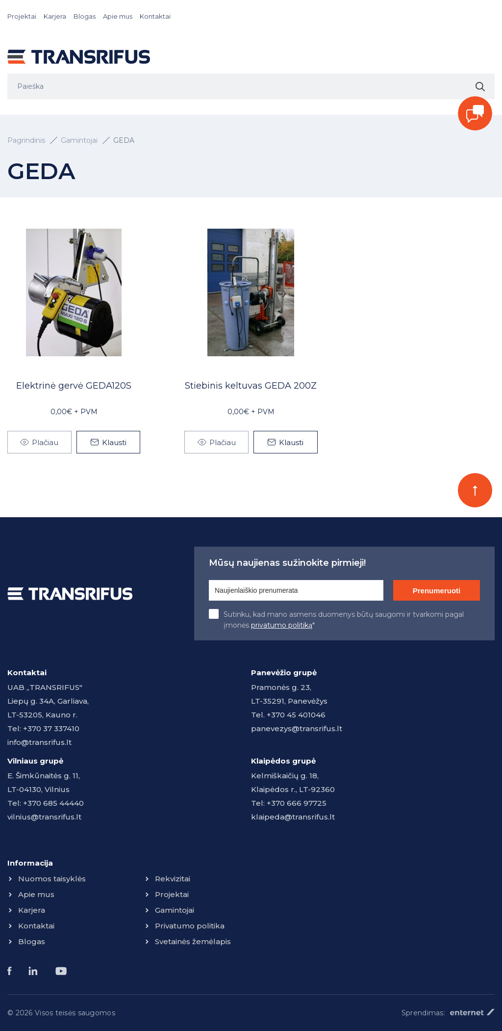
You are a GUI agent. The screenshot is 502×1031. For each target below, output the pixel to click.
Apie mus (117, 16)
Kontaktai (155, 16)
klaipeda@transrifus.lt (293, 816)
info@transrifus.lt (39, 742)
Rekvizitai (172, 878)
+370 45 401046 (296, 714)
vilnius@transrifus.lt (44, 816)
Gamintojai (79, 140)
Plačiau (45, 442)
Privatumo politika (190, 925)
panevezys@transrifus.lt (296, 728)
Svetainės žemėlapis (193, 941)
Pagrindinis (26, 140)
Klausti (114, 442)
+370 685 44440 (53, 803)
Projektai (21, 16)
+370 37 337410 (51, 728)
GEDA (123, 140)
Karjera (55, 16)
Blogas (85, 16)
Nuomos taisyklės (52, 878)
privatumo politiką (281, 625)
